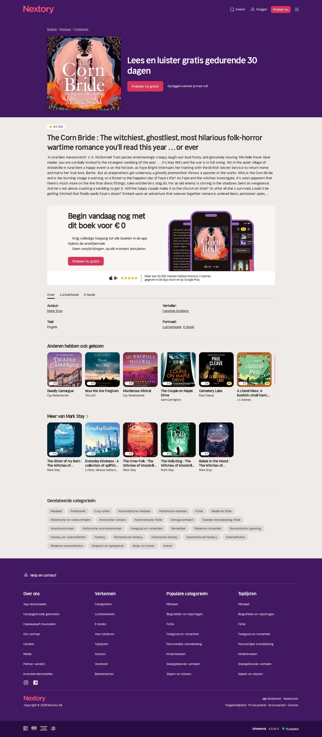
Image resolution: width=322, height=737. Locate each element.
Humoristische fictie (148, 520)
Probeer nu (280, 9)
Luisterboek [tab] (69, 294)
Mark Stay (55, 311)
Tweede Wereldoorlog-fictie (221, 520)
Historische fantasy (164, 537)
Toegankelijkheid (235, 705)
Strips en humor (144, 546)
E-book (188, 327)
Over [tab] (51, 294)
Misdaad (65, 29)
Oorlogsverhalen (182, 520)
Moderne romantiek (208, 528)
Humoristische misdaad (134, 511)
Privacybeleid (257, 705)
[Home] (125, 9)
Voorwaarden (277, 705)
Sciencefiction (235, 537)
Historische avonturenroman (102, 528)
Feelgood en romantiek (147, 528)
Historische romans (112, 520)
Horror (167, 546)
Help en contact (40, 575)
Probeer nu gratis (145, 86)
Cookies (293, 705)
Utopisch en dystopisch (108, 546)
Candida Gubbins (176, 311)
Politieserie (81, 29)
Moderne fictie (221, 511)
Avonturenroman (62, 528)
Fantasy (99, 537)
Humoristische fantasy (201, 537)
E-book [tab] (89, 294)
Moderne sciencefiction (67, 546)
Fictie (199, 511)
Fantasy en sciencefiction (68, 537)
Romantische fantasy (128, 537)
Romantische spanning (245, 528)
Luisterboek (172, 327)
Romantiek (178, 528)
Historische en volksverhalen (71, 520)
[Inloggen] (259, 9)
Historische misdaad (173, 511)
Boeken (52, 29)
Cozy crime (102, 511)
